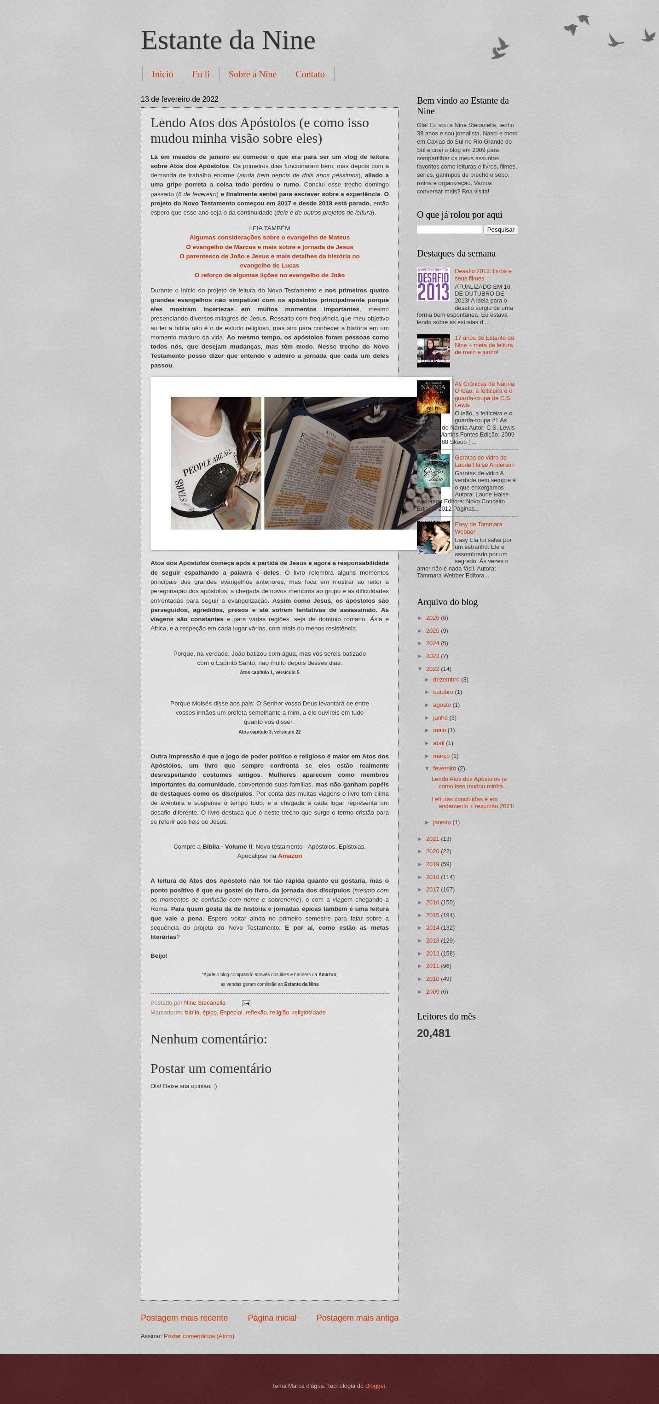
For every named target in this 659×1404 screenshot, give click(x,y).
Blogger (375, 1385)
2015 (433, 915)
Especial (231, 1012)
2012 (433, 953)
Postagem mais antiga (358, 1317)
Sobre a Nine (253, 74)
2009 (433, 991)
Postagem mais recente (184, 1317)
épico (209, 1012)
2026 (433, 617)
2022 (433, 668)
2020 (433, 851)
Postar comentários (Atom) (199, 1336)
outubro (444, 691)
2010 (433, 978)
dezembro (447, 679)
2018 (433, 877)
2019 (433, 864)
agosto (442, 704)
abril (439, 743)
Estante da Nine (228, 39)
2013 (433, 940)
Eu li (201, 74)
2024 (433, 643)
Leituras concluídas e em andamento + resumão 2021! (473, 803)
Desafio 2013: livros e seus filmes (483, 274)
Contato (309, 74)
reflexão (256, 1012)
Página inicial (272, 1317)
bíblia (192, 1012)
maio (440, 730)
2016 (433, 902)
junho (441, 717)
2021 (433, 838)
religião (279, 1012)
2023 (433, 655)
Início (162, 74)
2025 (433, 630)
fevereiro (445, 768)
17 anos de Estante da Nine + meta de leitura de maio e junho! (484, 344)
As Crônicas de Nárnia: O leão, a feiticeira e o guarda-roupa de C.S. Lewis (485, 394)
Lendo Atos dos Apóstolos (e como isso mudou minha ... (470, 782)
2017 (433, 889)
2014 (433, 927)
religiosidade (308, 1012)
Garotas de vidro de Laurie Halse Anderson (484, 461)
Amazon (290, 855)
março (442, 755)
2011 (433, 965)
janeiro (442, 822)
